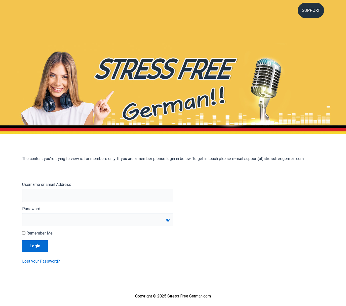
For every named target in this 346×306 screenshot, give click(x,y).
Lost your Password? (41, 261)
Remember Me (37, 233)
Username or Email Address (46, 184)
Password (31, 208)
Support (311, 10)
